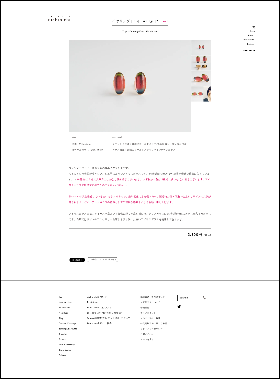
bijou (154, 31)
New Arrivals (66, 302)
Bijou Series (65, 350)
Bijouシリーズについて (99, 308)
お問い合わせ (147, 334)
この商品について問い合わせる (102, 260)
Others (62, 355)
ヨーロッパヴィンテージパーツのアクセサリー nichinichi (59, 18)
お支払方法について (150, 302)
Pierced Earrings (67, 324)
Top (124, 31)
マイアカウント (148, 313)
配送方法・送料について (153, 297)
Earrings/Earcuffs (139, 31)
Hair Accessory (67, 345)
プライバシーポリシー (152, 329)
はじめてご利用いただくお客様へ (105, 313)
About (251, 35)
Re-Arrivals (65, 308)
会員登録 (145, 308)
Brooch (62, 339)
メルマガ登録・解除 (150, 318)
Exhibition (249, 40)
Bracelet (63, 334)
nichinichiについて (97, 297)
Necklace (63, 313)
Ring (61, 318)
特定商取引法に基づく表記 (154, 324)
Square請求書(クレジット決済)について (108, 318)
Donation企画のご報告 (99, 324)
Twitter (251, 44)
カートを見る (147, 339)
